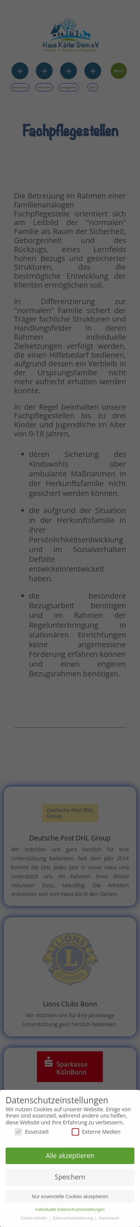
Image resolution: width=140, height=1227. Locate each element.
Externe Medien (96, 1129)
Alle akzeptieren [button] (70, 1153)
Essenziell (32, 1129)
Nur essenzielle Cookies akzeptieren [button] (70, 1194)
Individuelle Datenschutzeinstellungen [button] (70, 1207)
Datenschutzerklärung (73, 1215)
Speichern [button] (70, 1174)
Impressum (109, 1215)
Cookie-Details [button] (34, 1215)
